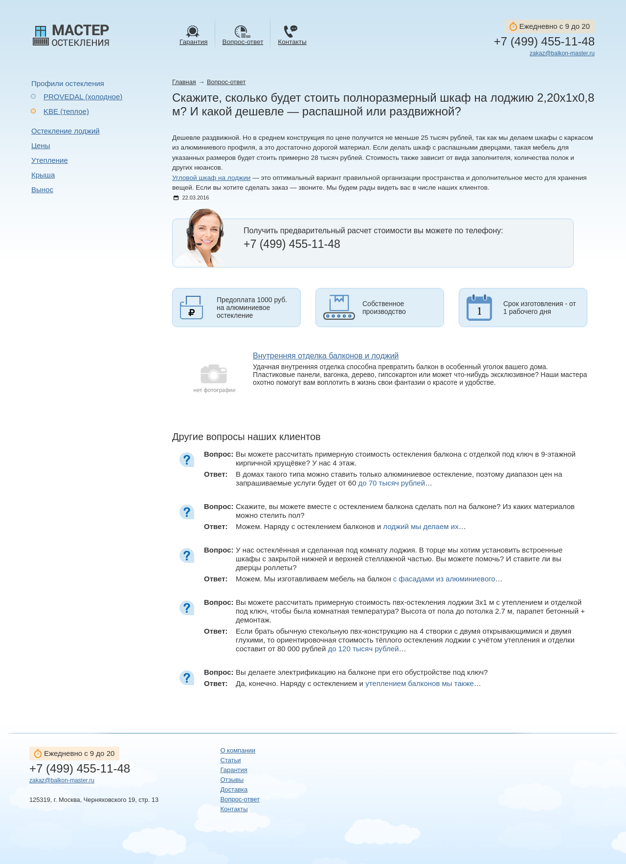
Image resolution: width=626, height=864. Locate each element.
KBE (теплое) (66, 111)
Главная (184, 82)
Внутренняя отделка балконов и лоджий (326, 356)
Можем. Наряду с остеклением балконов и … (351, 526)
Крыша (43, 175)
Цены (40, 145)
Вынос (42, 189)
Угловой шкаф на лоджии (211, 177)
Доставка (233, 789)
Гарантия (233, 770)
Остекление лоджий (65, 131)
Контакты (233, 809)
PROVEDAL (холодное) (83, 96)
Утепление (49, 160)
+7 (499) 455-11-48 (544, 41)
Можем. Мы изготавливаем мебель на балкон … (369, 579)
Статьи (230, 760)
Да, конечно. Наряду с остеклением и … (358, 683)
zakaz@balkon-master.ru (562, 53)
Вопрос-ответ (226, 82)
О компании (237, 750)
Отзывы (232, 779)
